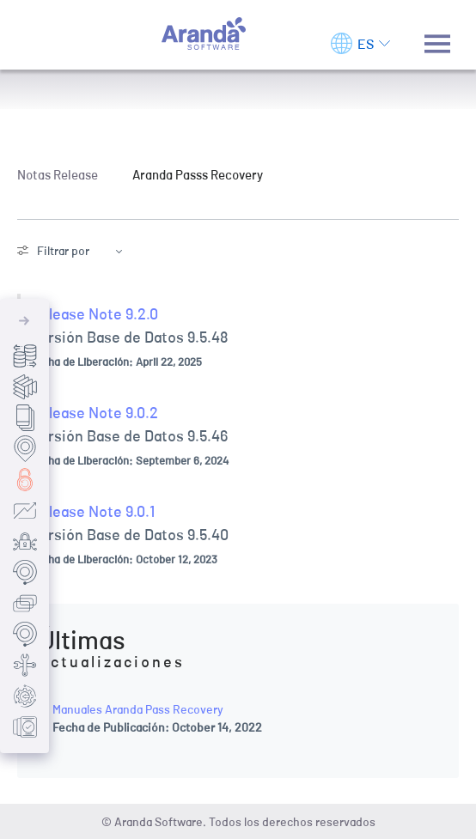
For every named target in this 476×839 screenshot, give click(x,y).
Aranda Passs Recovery (197, 174)
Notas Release (57, 174)
